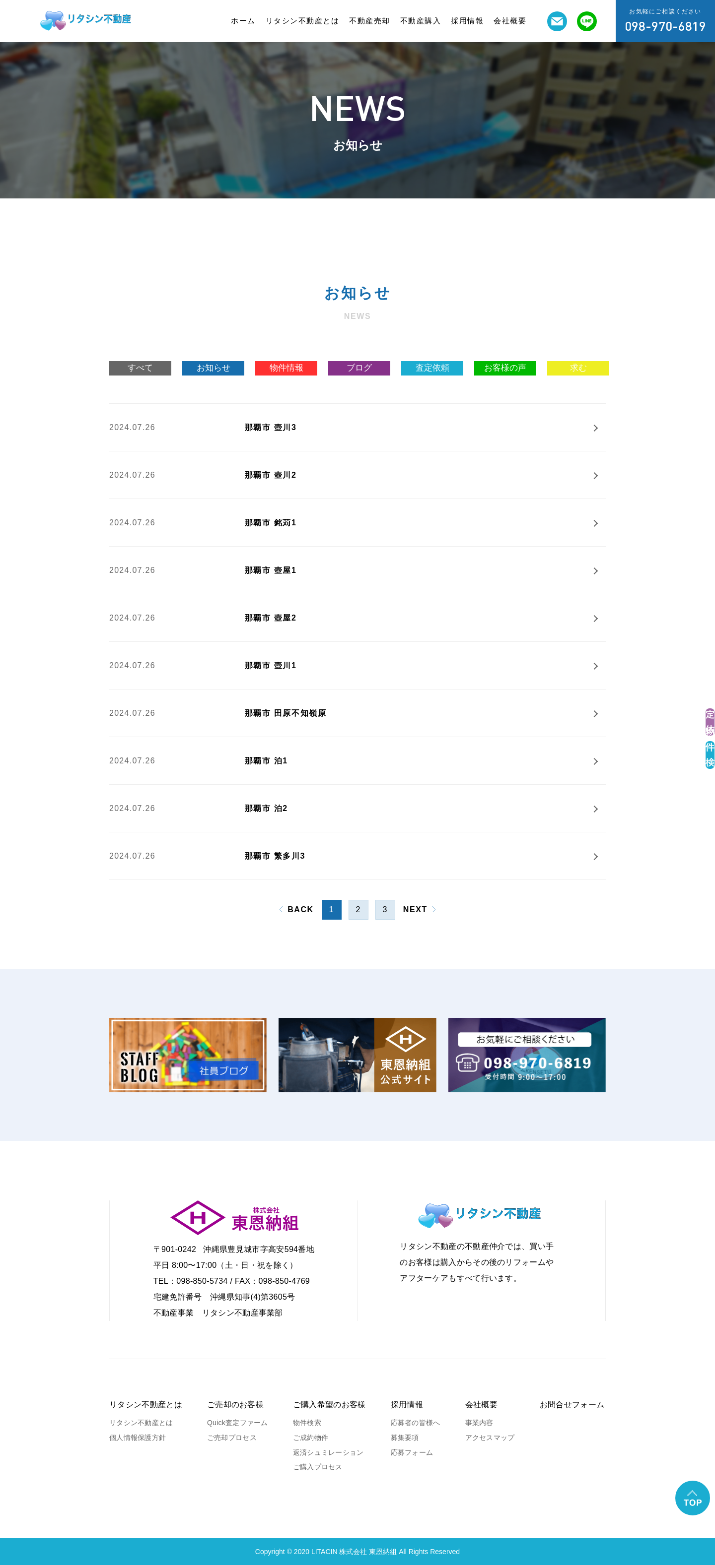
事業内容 (479, 1423)
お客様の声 (505, 368)
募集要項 (405, 1437)
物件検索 (307, 1423)
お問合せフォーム (572, 1404)
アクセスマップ (490, 1437)
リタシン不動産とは (303, 20)
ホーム (243, 20)
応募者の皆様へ (415, 1423)
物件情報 (286, 368)
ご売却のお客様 (235, 1404)
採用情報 (467, 20)
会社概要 (510, 20)
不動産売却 (369, 20)
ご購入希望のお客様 (329, 1404)
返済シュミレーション (328, 1452)
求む (578, 368)
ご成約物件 (310, 1437)
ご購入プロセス (318, 1467)
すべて (140, 368)
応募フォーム (412, 1452)
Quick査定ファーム (237, 1423)
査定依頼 (432, 368)
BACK (300, 909)
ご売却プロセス (232, 1437)
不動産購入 (420, 20)
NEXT (415, 909)
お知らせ (213, 368)
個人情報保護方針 (137, 1437)
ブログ (359, 368)
